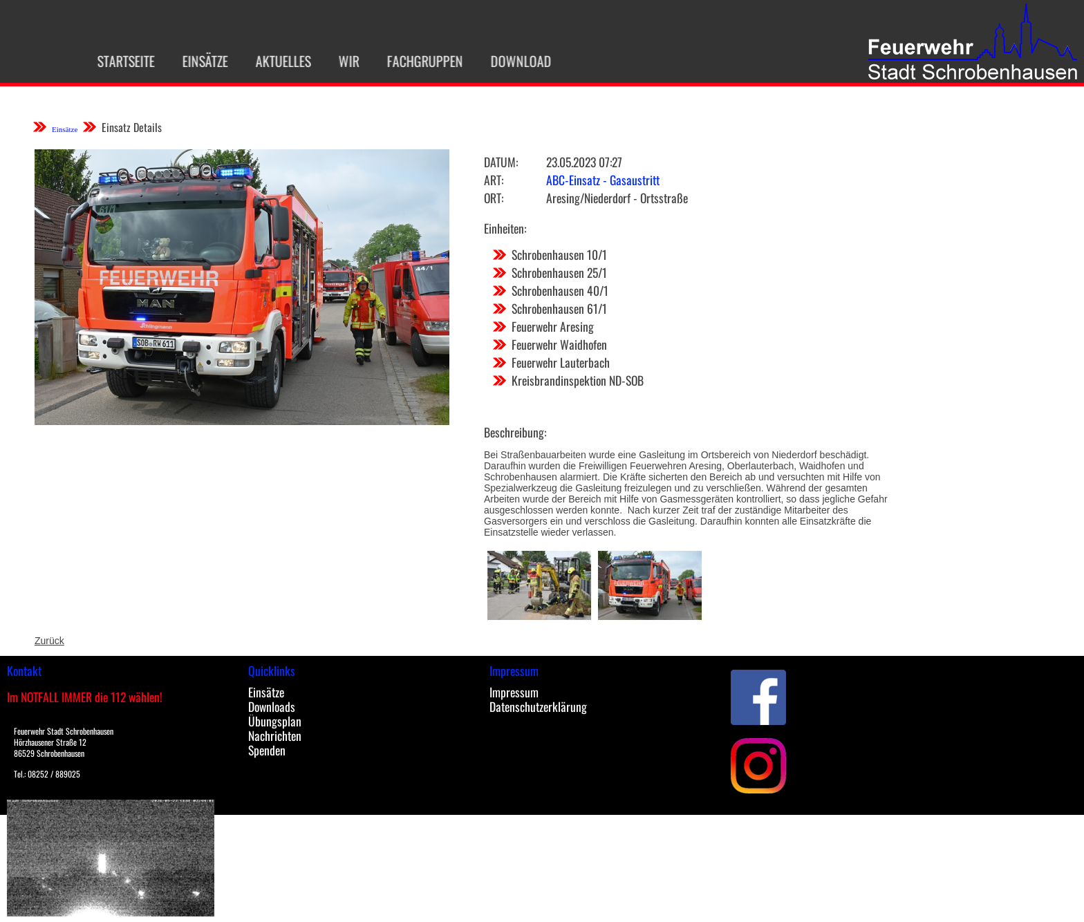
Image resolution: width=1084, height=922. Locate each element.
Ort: (493, 198)
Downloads (271, 706)
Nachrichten (274, 735)
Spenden (267, 750)
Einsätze (196, 60)
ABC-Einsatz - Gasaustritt (603, 180)
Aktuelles (274, 60)
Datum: (501, 162)
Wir (340, 60)
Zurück (49, 640)
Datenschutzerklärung (538, 706)
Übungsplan (274, 721)
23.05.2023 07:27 (584, 162)
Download (512, 60)
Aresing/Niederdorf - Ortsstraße (617, 198)
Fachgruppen (416, 60)
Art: (493, 180)
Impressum (514, 692)
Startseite (117, 60)
